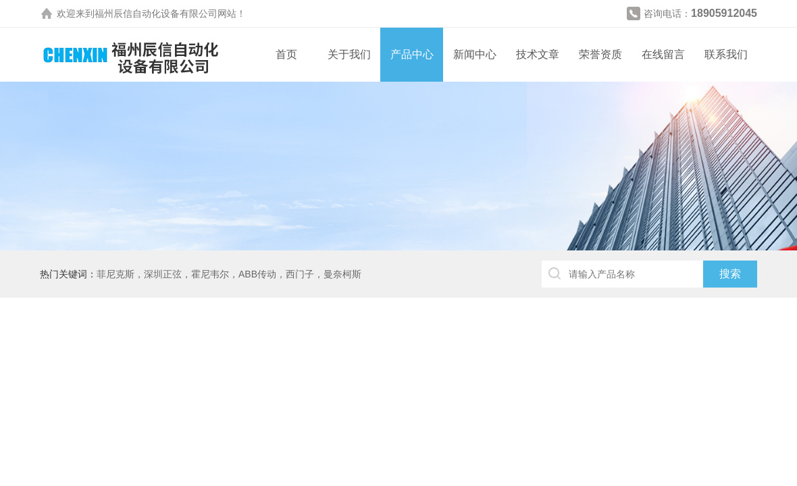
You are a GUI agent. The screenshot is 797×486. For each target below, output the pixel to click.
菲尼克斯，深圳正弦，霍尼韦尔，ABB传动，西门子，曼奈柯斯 (229, 274)
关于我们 (349, 54)
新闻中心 (474, 54)
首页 (286, 54)
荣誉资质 (600, 54)
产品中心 (412, 54)
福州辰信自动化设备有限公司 (156, 13)
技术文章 (537, 54)
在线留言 (663, 54)
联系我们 (726, 54)
